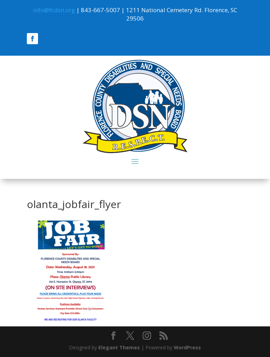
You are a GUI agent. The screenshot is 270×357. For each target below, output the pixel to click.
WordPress (187, 347)
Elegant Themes (119, 347)
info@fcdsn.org (54, 10)
